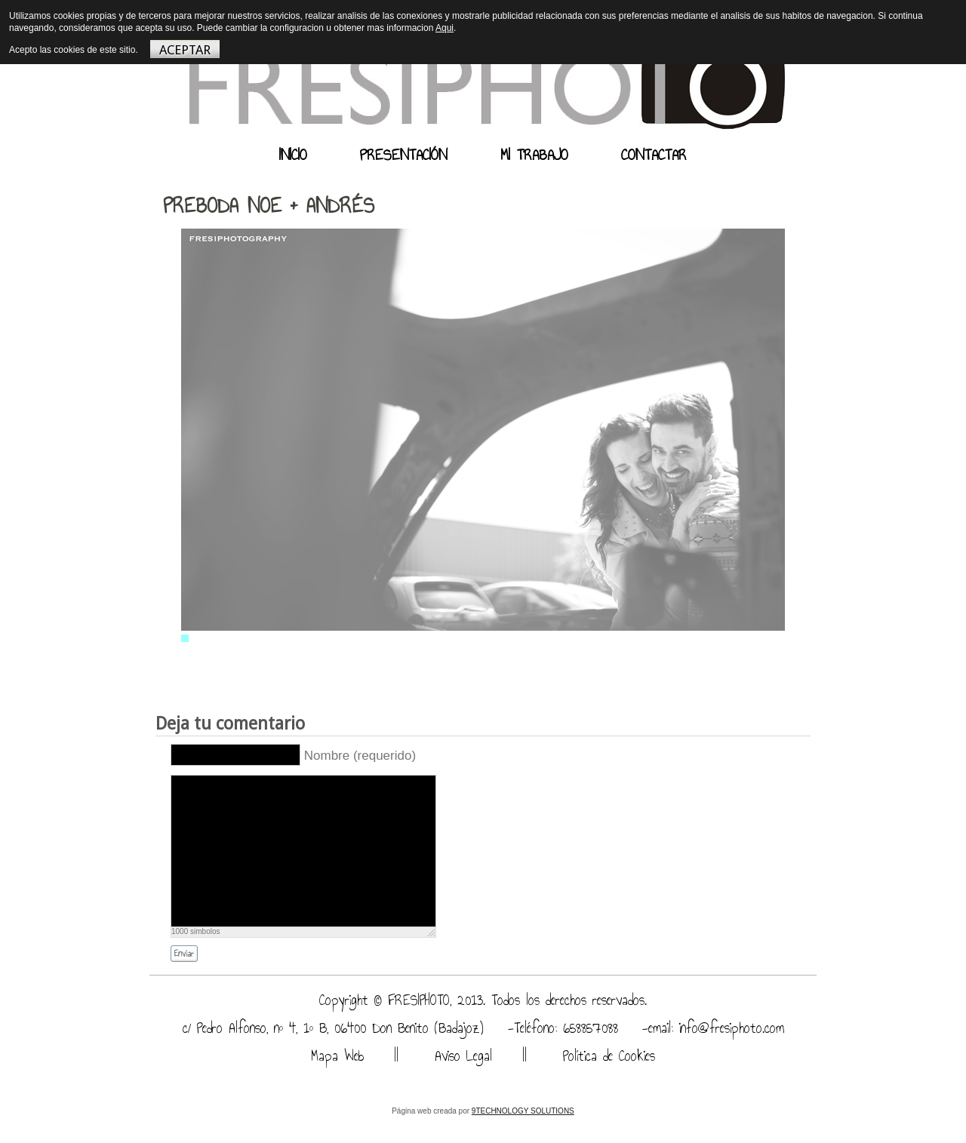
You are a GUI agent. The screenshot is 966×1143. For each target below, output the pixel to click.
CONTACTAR (654, 154)
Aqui (444, 28)
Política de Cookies (606, 1056)
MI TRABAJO (534, 154)
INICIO (293, 154)
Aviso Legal (460, 1056)
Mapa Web (337, 1056)
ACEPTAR (185, 49)
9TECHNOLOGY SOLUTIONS (523, 1111)
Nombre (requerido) (360, 755)
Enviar (184, 954)
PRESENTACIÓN (404, 154)
